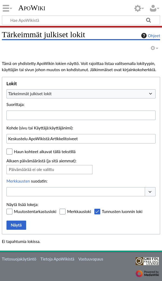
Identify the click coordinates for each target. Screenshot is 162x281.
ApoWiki (31, 8)
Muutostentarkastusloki (35, 211)
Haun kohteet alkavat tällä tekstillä (45, 151)
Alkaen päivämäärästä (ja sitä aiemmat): (41, 160)
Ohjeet (150, 35)
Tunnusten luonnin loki (122, 211)
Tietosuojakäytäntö (19, 258)
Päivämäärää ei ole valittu (31, 169)
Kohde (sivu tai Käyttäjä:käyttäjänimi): (39, 127)
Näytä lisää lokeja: (22, 204)
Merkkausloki (79, 211)
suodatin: (26, 181)
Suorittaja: (15, 104)
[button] (150, 192)
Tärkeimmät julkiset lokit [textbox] (29, 93)
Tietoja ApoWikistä (57, 258)
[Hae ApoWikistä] (81, 20)
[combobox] (81, 93)
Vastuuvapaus (90, 258)
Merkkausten (18, 181)
